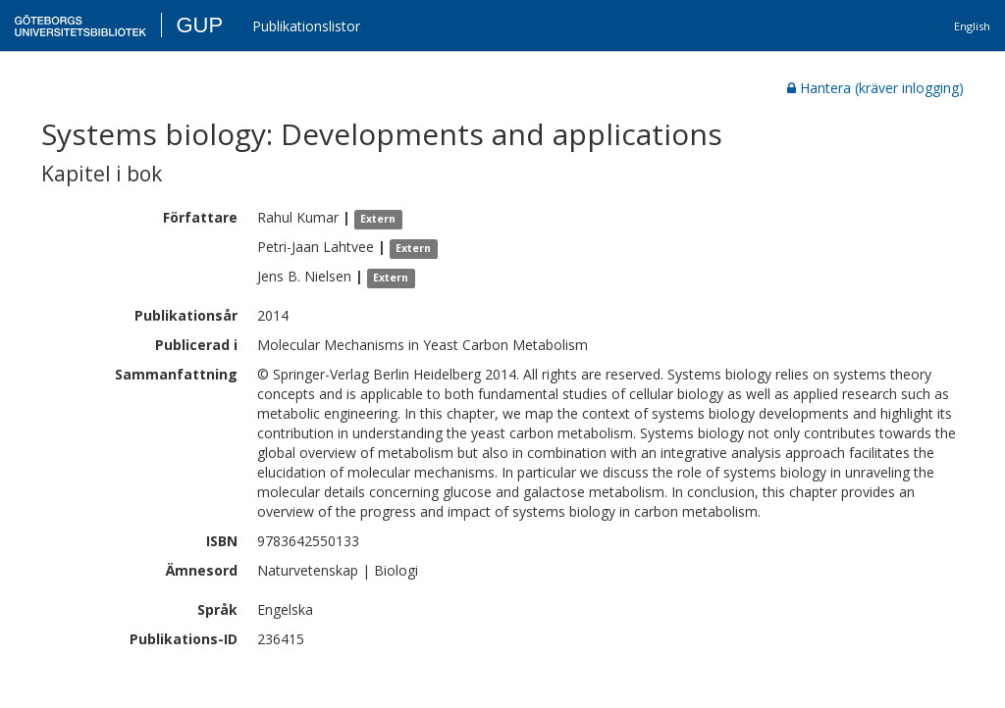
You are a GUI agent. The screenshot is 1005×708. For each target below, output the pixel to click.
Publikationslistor (306, 26)
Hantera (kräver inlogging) (875, 87)
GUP (199, 25)
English (972, 26)
